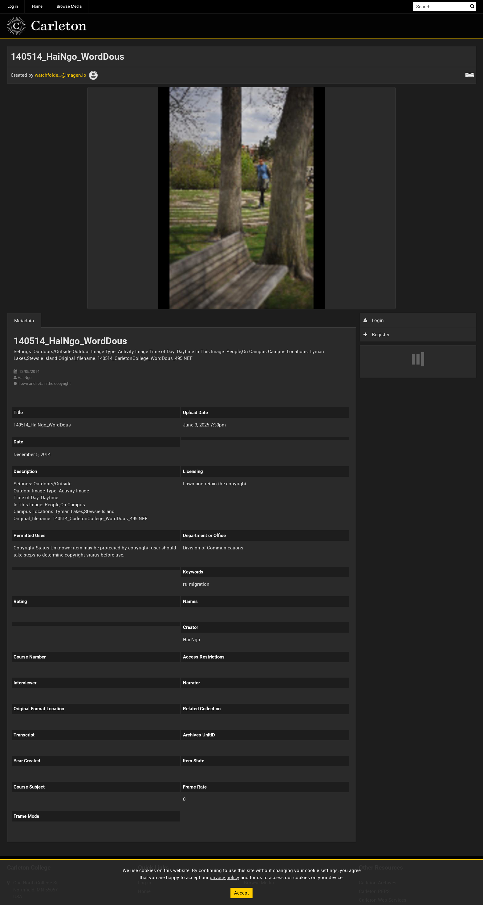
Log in (12, 6)
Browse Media (69, 6)
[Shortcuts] (469, 73)
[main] (241, 447)
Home (37, 6)
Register (376, 334)
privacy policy (224, 877)
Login (373, 320)
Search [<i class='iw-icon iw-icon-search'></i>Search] (472, 6)
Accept (241, 893)
